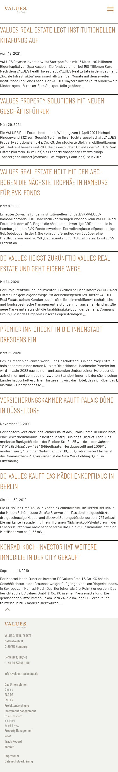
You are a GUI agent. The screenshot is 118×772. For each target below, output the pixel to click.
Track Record (13, 741)
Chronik (9, 689)
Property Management (18, 730)
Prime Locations (13, 716)
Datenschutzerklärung (19, 761)
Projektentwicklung (17, 705)
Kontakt (9, 746)
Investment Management (20, 711)
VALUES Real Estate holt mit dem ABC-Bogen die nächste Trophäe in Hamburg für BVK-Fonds (54, 182)
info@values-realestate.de (21, 673)
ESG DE (9, 694)
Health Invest (12, 725)
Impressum (12, 755)
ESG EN (9, 700)
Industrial (10, 721)
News (8, 736)
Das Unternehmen (16, 684)
